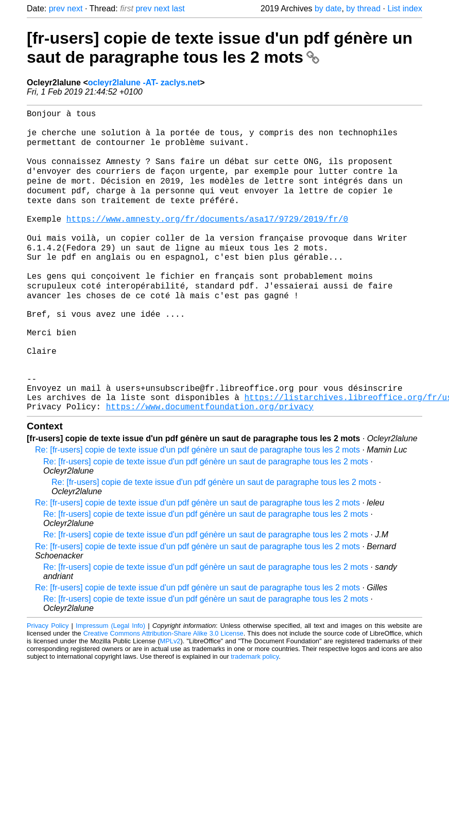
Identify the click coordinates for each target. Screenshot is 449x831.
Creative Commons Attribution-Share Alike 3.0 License (163, 693)
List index (404, 8)
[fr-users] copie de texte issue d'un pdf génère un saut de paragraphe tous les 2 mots (219, 47)
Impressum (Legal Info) (110, 685)
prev (57, 8)
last (178, 8)
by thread (363, 8)
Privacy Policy (47, 685)
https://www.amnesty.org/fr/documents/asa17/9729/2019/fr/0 (207, 239)
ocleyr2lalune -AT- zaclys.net (144, 82)
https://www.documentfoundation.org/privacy (210, 466)
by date (328, 8)
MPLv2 (170, 700)
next (74, 8)
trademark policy (255, 716)
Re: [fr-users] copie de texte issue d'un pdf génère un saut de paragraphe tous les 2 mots (197, 509)
